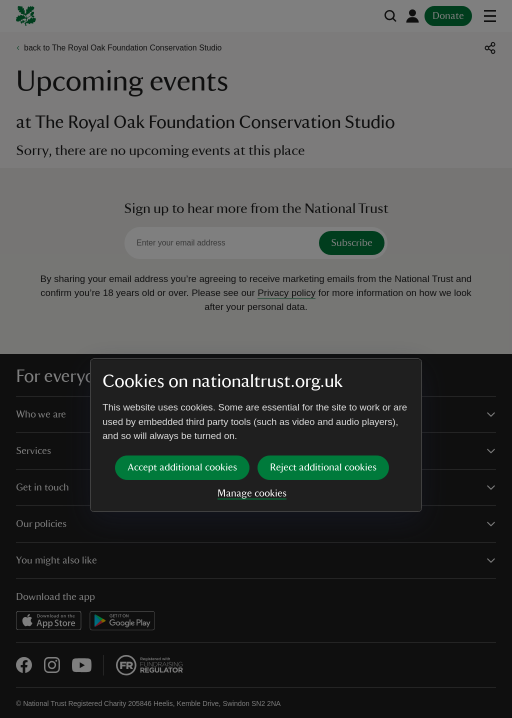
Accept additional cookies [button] (182, 391)
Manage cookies (252, 417)
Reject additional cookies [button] (323, 391)
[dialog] (256, 358)
